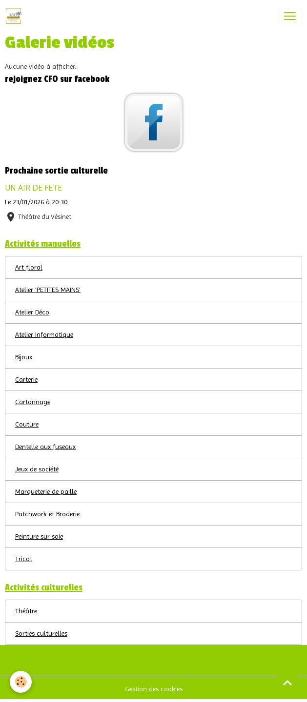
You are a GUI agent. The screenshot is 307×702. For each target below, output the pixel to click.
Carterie (26, 379)
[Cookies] (21, 682)
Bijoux (23, 357)
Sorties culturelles (41, 633)
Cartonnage (32, 402)
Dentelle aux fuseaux (45, 446)
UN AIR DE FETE (33, 188)
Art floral (28, 267)
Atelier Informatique (44, 334)
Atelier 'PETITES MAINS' (48, 289)
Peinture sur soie (39, 536)
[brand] (15, 16)
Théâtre (26, 611)
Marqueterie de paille (46, 491)
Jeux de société (37, 469)
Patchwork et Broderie (47, 514)
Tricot (23, 559)
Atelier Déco (32, 312)
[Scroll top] (287, 682)
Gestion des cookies (154, 689)
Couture (27, 424)
